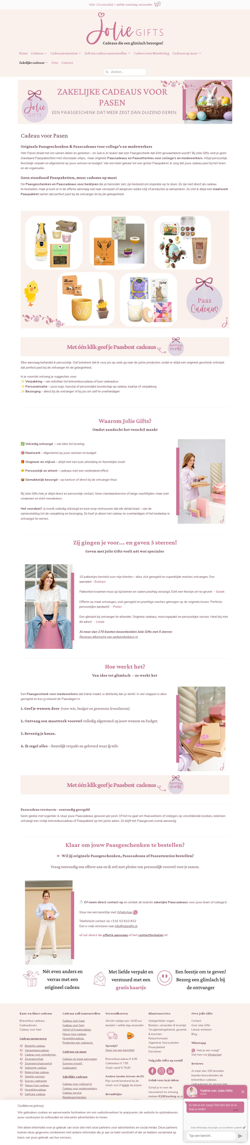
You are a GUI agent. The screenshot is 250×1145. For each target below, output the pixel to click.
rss (118, 1137)
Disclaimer (154, 1051)
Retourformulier (158, 1038)
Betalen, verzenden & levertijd (167, 1025)
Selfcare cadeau (35, 1094)
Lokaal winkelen (201, 1029)
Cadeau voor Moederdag (151, 53)
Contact (67, 63)
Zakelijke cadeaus (33, 63)
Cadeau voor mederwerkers (79, 1088)
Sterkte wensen (35, 1076)
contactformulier (150, 935)
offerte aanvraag (115, 935)
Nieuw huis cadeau (37, 1085)
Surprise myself (72, 1063)
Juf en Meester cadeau (39, 1103)
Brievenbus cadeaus (32, 1021)
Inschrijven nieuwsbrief (167, 1111)
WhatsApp (125, 912)
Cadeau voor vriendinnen (41, 1055)
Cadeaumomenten (65, 53)
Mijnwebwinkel (162, 1137)
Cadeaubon (69, 1068)
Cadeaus (39, 53)
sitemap (111, 1137)
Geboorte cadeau (35, 1068)
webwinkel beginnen (131, 1137)
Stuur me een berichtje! (119, 1050)
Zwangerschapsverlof (38, 1063)
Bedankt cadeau (35, 1046)
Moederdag (32, 1116)
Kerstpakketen (71, 1115)
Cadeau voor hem (30, 1029)
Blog (194, 1034)
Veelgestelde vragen (161, 1021)
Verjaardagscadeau (37, 1050)
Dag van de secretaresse (78, 1102)
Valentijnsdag (33, 1111)
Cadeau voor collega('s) (77, 1084)
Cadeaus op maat (187, 53)
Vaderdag (31, 1120)
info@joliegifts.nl (126, 926)
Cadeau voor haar (73, 1021)
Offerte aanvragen (74, 1119)
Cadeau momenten (33, 1038)
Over (54, 63)
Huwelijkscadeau (35, 1090)
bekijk (125, 1085)
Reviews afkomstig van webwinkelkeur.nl (108, 637)
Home (23, 53)
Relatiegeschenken (74, 1097)
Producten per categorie (77, 1043)
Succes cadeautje (36, 1081)
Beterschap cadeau (37, 1072)
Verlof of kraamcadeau (76, 1029)
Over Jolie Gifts (200, 1025)
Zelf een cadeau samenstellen (108, 53)
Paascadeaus (70, 1106)
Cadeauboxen (28, 1025)
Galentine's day (34, 1107)
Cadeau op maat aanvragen (79, 1059)
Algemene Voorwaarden (163, 1043)
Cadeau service (72, 1093)
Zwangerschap (34, 1059)
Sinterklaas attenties (75, 1110)
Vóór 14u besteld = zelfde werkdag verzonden (120, 5)
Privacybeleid (156, 1047)
